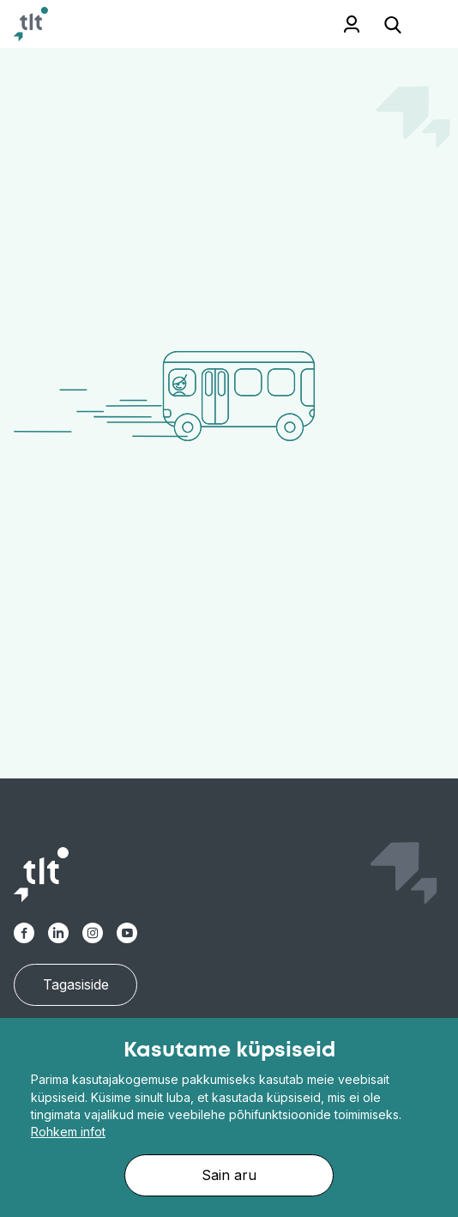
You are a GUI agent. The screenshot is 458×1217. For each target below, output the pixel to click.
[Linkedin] (58, 933)
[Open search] (393, 24)
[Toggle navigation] (423, 24)
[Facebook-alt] (24, 933)
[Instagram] (92, 933)
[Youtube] (127, 933)
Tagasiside (76, 984)
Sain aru (229, 1175)
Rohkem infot (68, 1131)
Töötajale (328, 24)
